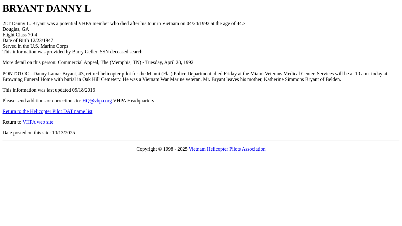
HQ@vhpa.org (97, 100)
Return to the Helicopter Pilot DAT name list (47, 111)
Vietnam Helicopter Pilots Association (227, 149)
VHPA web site (38, 122)
